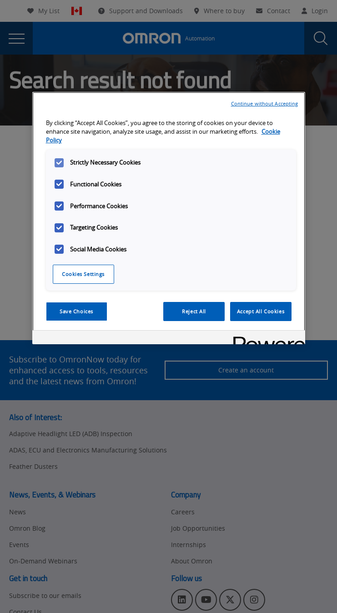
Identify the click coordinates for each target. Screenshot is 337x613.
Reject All (194, 311)
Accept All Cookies (260, 311)
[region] (168, 218)
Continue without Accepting (264, 103)
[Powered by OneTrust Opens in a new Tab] (266, 338)
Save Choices (76, 311)
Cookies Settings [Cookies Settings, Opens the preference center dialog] (83, 274)
